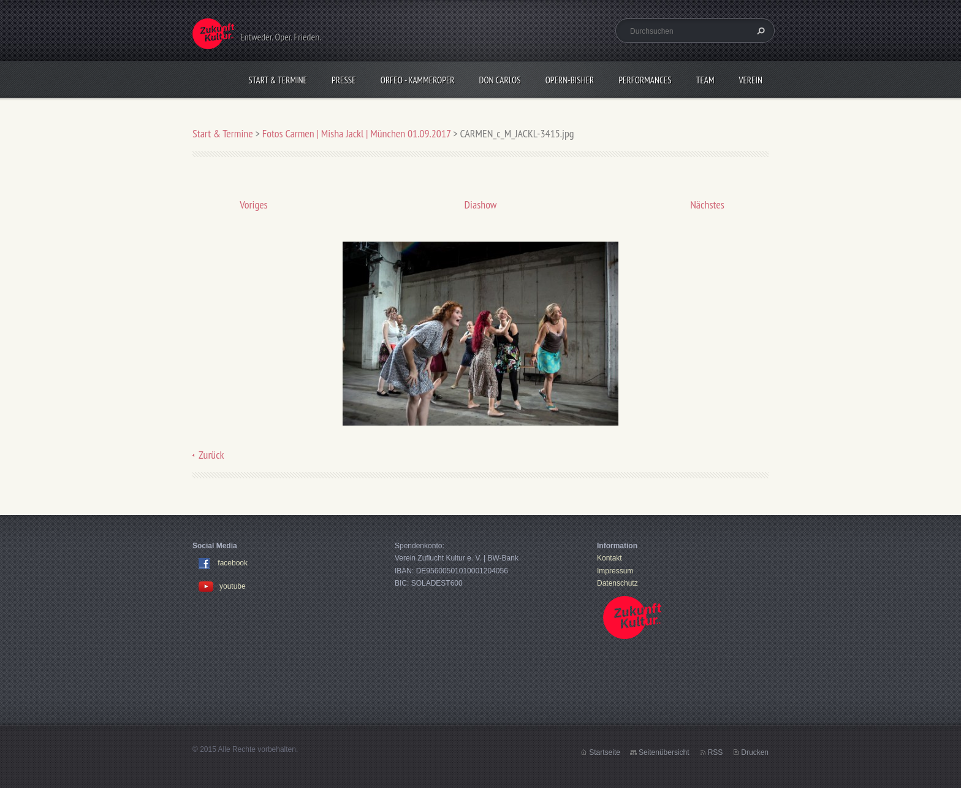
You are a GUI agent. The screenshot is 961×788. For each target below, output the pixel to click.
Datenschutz (617, 583)
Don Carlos (500, 80)
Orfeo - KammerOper (418, 80)
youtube (222, 586)
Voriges (253, 204)
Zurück (211, 455)
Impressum (615, 571)
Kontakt (609, 558)
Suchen (759, 30)
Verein (750, 80)
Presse (344, 80)
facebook (233, 563)
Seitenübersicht (664, 752)
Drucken (755, 752)
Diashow (481, 204)
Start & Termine (277, 80)
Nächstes (707, 204)
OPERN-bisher (569, 80)
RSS (715, 752)
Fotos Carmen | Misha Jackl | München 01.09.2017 (356, 133)
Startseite (604, 752)
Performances (644, 80)
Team (705, 80)
